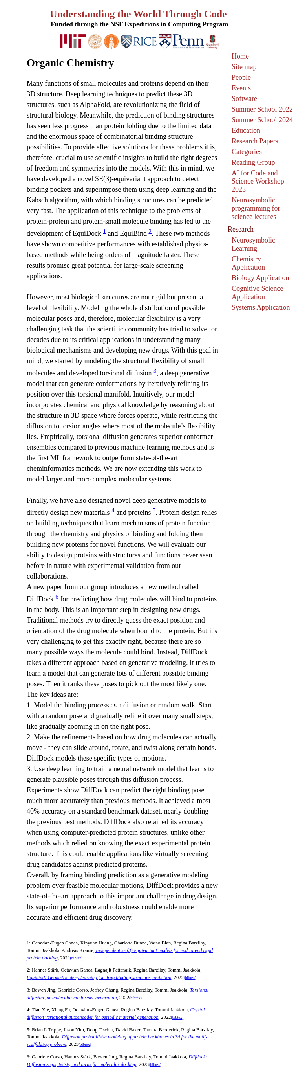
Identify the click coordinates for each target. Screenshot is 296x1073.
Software (244, 99)
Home (240, 56)
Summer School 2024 (262, 120)
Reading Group (253, 162)
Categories (247, 152)
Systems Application (261, 307)
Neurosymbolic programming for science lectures (256, 208)
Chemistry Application (248, 263)
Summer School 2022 (262, 109)
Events (241, 88)
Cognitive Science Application (257, 293)
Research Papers (255, 141)
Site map (244, 67)
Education (246, 130)
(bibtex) (76, 958)
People (241, 77)
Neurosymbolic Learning (253, 244)
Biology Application (260, 278)
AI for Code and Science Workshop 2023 (258, 181)
